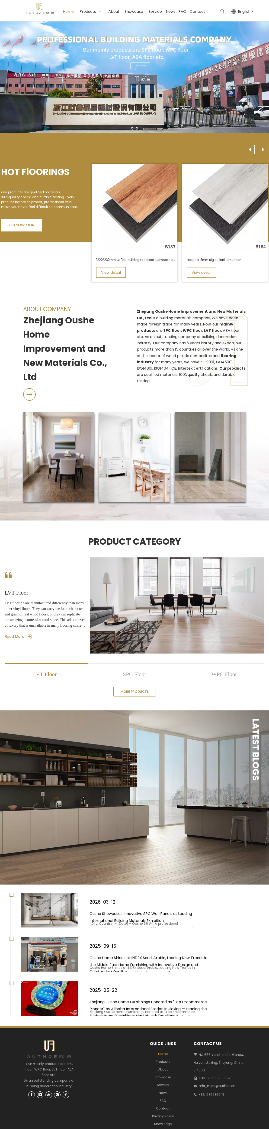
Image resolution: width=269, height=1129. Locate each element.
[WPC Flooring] (134, 457)
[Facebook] (31, 1094)
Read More (18, 636)
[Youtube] (48, 1094)
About (163, 1069)
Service (163, 1085)
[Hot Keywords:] (222, 11)
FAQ (163, 1100)
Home (163, 1053)
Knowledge (163, 1124)
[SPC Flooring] (58, 457)
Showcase (163, 1077)
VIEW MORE (148, 65)
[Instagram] (57, 1094)
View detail (111, 272)
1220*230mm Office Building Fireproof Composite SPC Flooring (135, 260)
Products (163, 1061)
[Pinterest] (66, 1094)
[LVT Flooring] (210, 457)
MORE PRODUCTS (135, 691)
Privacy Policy (163, 1116)
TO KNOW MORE (21, 225)
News (163, 1092)
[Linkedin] (40, 1094)
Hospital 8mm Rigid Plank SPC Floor (214, 260)
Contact (163, 1108)
